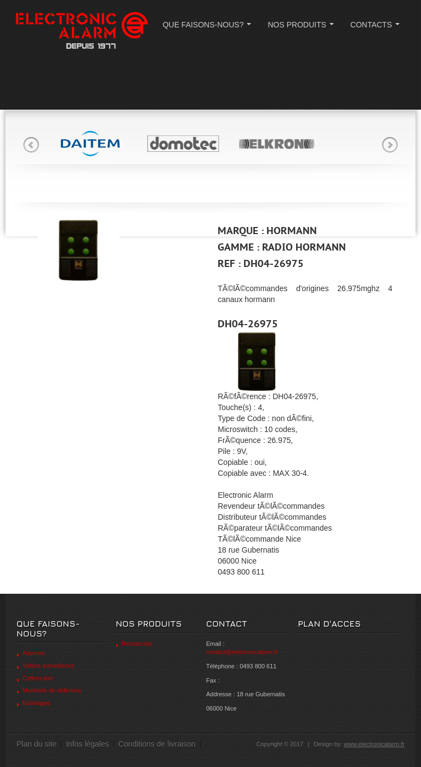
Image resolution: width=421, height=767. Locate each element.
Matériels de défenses (52, 690)
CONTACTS (377, 27)
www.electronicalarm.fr (374, 744)
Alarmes (33, 653)
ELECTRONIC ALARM (81, 31)
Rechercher (137, 643)
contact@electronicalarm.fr (242, 652)
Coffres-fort (37, 678)
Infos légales (87, 744)
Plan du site (36, 744)
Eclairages (36, 703)
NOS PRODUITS (303, 27)
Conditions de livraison (157, 744)
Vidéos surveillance (48, 665)
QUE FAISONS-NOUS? (209, 27)
